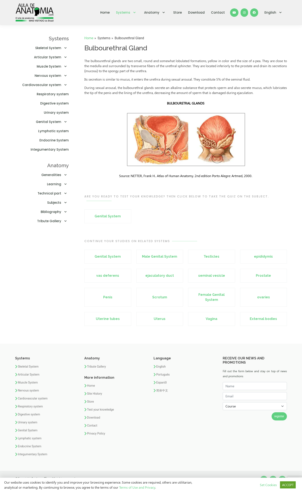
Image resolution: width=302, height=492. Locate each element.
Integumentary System (50, 149)
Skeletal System (52, 48)
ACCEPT (288, 485)
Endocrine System (54, 140)
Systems (127, 12)
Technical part (53, 193)
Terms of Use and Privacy (137, 487)
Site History (94, 393)
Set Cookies (268, 485)
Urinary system (56, 112)
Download (196, 12)
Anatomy (155, 12)
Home (105, 12)
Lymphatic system (53, 131)
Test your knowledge (100, 409)
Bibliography (55, 212)
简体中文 (162, 390)
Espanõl (161, 382)
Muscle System (53, 66)
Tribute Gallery (53, 221)
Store (177, 12)
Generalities (55, 175)
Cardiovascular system (45, 85)
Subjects (58, 202)
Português (163, 374)
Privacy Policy (96, 433)
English (274, 12)
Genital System (52, 122)
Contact (218, 12)
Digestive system (54, 103)
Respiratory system (53, 94)
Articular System (51, 57)
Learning (58, 184)
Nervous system (52, 75)
